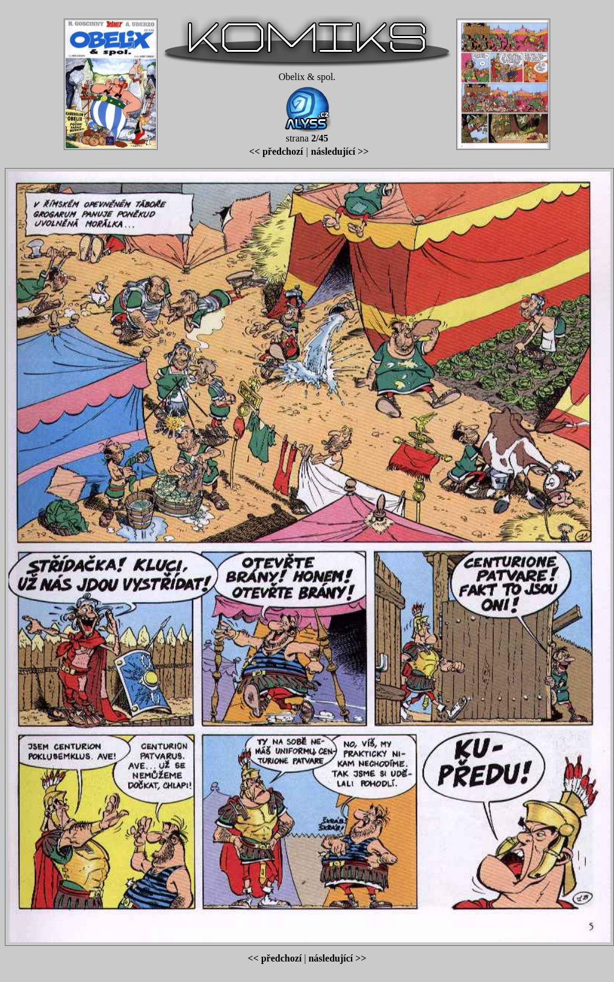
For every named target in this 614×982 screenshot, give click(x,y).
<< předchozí (276, 151)
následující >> (340, 151)
